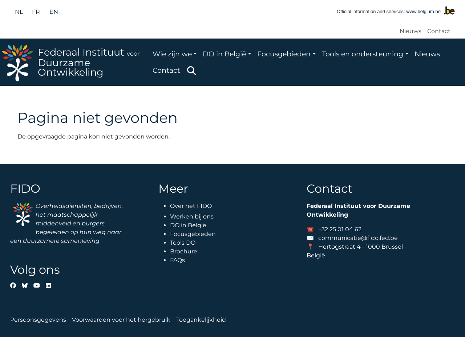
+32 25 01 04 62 (339, 229)
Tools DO (182, 242)
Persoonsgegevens (38, 319)
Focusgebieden (284, 53)
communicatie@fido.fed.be (358, 237)
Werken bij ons (192, 216)
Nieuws (410, 31)
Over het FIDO (191, 205)
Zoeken (191, 70)
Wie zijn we (172, 53)
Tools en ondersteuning (362, 53)
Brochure (183, 251)
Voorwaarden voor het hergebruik (121, 319)
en (53, 11)
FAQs (177, 260)
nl (19, 11)
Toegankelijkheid (201, 319)
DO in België (224, 53)
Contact (438, 31)
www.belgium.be (423, 11)
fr (36, 11)
